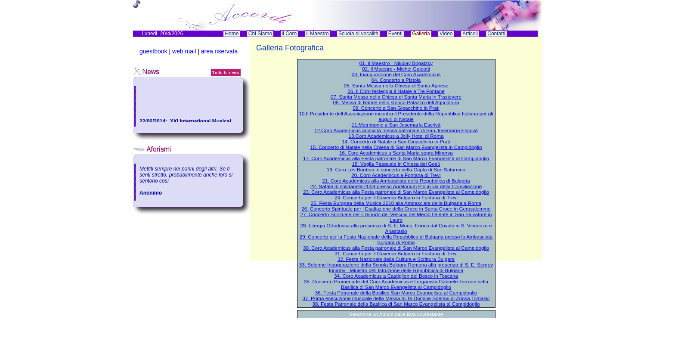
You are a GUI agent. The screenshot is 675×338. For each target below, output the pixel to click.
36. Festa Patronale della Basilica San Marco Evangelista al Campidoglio (396, 292)
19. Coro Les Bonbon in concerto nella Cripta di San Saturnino (396, 169)
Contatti (496, 34)
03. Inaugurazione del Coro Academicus (396, 74)
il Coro (289, 34)
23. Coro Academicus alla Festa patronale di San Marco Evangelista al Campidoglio (396, 192)
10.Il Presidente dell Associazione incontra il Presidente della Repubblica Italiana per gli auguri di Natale (396, 116)
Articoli (470, 34)
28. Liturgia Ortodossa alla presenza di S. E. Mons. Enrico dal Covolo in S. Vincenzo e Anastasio (396, 228)
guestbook (153, 51)
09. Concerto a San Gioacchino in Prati (396, 108)
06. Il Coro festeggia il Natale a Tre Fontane (395, 91)
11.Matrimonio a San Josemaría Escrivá (396, 124)
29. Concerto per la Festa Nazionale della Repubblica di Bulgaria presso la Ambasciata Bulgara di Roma (396, 239)
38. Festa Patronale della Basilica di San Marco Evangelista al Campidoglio (396, 304)
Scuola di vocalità (358, 34)
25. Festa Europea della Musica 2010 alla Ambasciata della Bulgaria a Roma (396, 203)
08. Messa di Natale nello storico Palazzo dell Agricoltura (396, 102)
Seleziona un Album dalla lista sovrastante (396, 314)
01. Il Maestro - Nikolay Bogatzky (396, 63)
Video (446, 34)
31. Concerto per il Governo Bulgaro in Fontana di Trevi (396, 253)
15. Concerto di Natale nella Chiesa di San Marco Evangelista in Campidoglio (396, 147)
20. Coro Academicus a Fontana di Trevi (395, 175)
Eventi (395, 34)
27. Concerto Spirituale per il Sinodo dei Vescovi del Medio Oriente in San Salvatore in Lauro (396, 217)
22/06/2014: (154, 122)
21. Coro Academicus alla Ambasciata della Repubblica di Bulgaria (396, 180)
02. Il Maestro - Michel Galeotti (396, 68)
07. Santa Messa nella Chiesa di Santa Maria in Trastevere (396, 96)
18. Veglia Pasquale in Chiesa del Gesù (396, 164)
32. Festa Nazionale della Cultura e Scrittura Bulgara (396, 259)
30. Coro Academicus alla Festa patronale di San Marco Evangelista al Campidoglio (396, 248)
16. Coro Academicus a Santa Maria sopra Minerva (396, 152)
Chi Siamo (260, 34)
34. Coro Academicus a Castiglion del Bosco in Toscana (396, 276)
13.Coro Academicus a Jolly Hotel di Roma (396, 136)
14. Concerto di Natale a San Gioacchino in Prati (396, 141)
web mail (184, 51)
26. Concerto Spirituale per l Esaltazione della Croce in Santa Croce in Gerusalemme (395, 208)
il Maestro (318, 34)
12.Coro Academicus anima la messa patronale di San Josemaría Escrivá (396, 130)
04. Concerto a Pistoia (396, 80)
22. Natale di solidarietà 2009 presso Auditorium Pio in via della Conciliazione (396, 186)
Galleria (421, 34)
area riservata (219, 51)
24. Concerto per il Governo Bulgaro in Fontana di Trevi (396, 197)
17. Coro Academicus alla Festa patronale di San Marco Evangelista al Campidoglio (396, 158)
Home (231, 34)
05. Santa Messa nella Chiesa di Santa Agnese (396, 85)
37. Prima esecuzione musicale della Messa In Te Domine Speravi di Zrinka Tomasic (396, 298)
